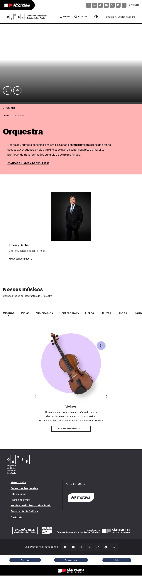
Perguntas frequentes (24, 489)
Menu (63, 17)
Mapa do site (18, 484)
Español (131, 17)
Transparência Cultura (24, 513)
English (121, 17)
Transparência (70, 561)
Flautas (108, 314)
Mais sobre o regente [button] (22, 260)
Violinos (9, 314)
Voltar (9, 108)
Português (110, 17)
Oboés (125, 314)
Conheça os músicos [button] (71, 430)
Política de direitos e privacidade (31, 507)
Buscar (80, 16)
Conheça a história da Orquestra (31, 164)
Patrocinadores (20, 501)
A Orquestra (18, 116)
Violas (25, 314)
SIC (117, 561)
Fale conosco (18, 495)
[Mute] (17, 90)
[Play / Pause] (7, 90)
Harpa (92, 314)
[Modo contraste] (95, 16)
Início (6, 116)
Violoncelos (46, 314)
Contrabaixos (71, 314)
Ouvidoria (16, 518)
